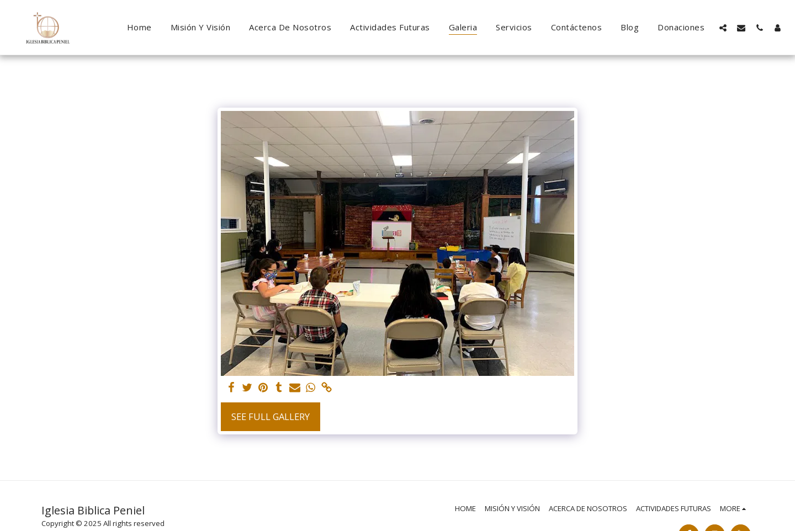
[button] (723, 27)
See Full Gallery (270, 416)
